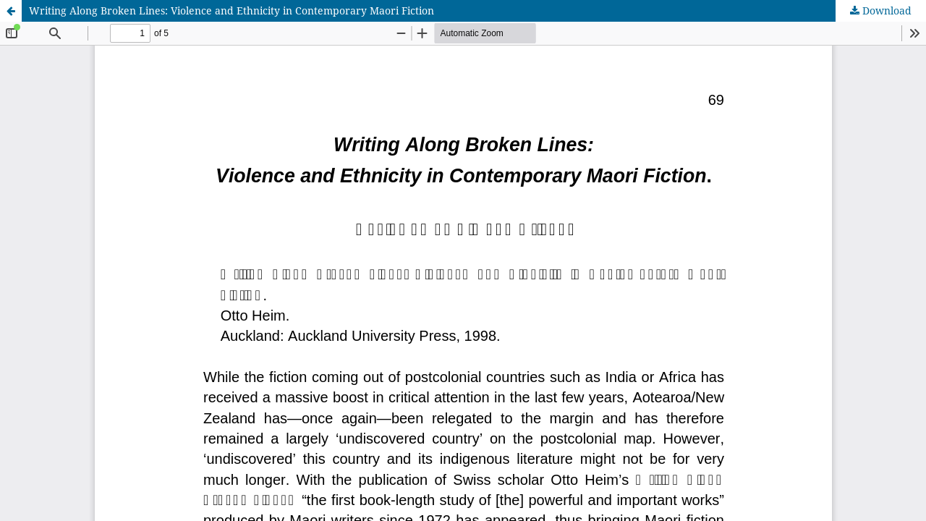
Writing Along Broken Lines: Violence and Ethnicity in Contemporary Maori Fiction (231, 10)
